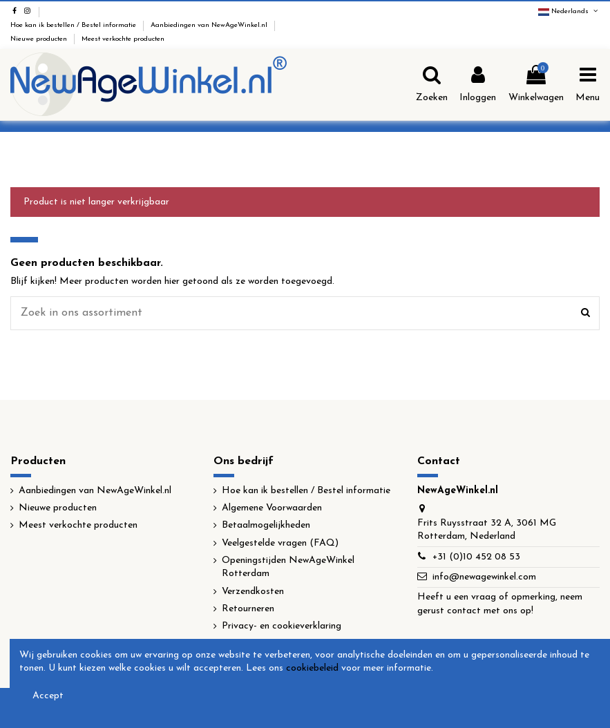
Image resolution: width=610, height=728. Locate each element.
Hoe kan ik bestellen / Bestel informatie (74, 25)
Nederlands (569, 11)
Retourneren (248, 609)
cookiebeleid (312, 668)
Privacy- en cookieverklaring (281, 626)
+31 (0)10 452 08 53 (476, 557)
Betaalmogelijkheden (266, 525)
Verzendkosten (253, 591)
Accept (48, 696)
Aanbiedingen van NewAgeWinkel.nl (210, 25)
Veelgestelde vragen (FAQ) (280, 543)
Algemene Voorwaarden (272, 508)
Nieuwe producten (39, 39)
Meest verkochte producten (123, 39)
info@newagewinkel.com (484, 577)
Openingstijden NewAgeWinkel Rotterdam (288, 567)
